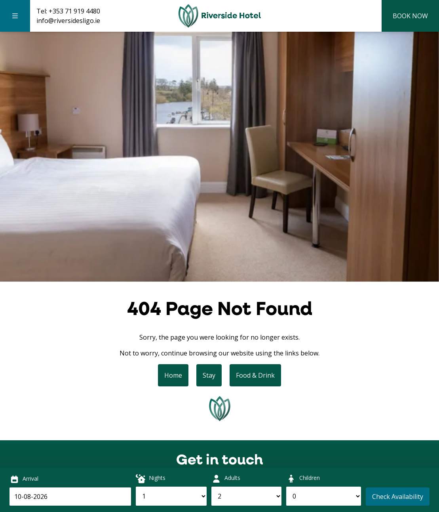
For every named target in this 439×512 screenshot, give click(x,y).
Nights (157, 477)
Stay (209, 375)
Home (173, 375)
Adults (232, 477)
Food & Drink (255, 375)
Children (309, 477)
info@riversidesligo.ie (68, 20)
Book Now (410, 15)
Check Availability (397, 496)
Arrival (30, 478)
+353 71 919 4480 (74, 11)
